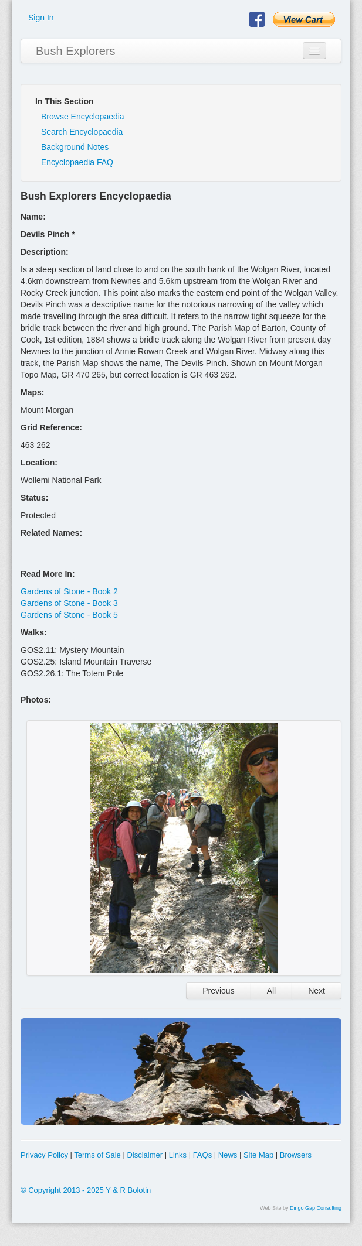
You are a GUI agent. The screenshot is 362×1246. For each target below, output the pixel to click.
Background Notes (75, 147)
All (271, 990)
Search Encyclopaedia (82, 131)
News (228, 1155)
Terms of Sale (97, 1155)
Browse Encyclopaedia (82, 116)
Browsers (296, 1155)
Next (316, 990)
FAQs (202, 1155)
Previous (218, 990)
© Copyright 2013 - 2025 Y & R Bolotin (86, 1190)
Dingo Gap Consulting (315, 1208)
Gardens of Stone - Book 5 (69, 614)
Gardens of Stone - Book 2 (69, 591)
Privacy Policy (44, 1155)
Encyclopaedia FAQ (77, 162)
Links (178, 1155)
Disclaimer (145, 1155)
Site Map (258, 1155)
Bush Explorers (76, 50)
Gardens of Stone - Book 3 (69, 603)
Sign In (41, 17)
